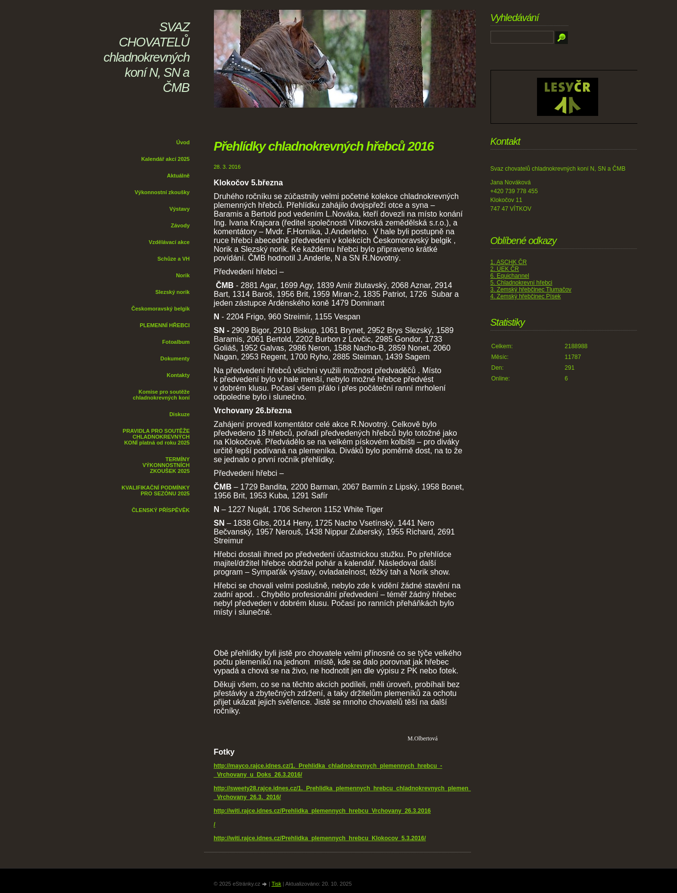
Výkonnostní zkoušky (162, 192)
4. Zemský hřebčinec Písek (525, 296)
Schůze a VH (173, 259)
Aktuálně (178, 176)
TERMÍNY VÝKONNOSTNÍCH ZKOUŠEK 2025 (166, 465)
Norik (182, 275)
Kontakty (177, 375)
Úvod (183, 142)
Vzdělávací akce (169, 242)
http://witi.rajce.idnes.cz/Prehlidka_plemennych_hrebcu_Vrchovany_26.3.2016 (322, 810)
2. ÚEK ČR (504, 269)
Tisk (276, 884)
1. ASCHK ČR (508, 262)
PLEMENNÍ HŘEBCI (164, 325)
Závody (180, 225)
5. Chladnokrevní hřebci (521, 282)
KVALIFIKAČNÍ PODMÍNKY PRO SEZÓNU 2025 (155, 490)
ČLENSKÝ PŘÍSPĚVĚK (161, 510)
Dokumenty (175, 358)
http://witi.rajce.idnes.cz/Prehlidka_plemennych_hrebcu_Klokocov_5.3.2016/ (320, 838)
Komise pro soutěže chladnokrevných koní (161, 395)
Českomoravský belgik (160, 309)
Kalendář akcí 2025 (165, 159)
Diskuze (179, 414)
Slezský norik (172, 292)
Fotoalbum (175, 342)
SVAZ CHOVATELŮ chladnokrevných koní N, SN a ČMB (147, 57)
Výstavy (179, 209)
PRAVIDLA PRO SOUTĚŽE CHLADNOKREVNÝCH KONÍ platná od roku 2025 (156, 437)
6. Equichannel (509, 275)
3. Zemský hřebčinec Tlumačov (531, 289)
